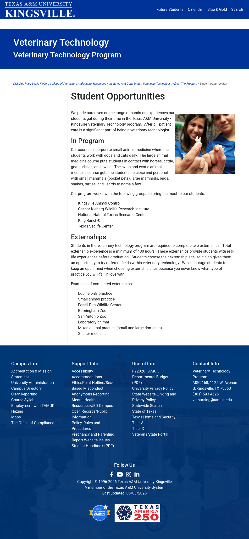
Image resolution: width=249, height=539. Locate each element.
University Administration (32, 382)
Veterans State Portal (150, 434)
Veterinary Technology (157, 83)
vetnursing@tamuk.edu (212, 400)
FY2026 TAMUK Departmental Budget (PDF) (150, 377)
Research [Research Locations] (117, 24)
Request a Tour (26, 160)
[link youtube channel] (120, 474)
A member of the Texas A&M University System (125, 487)
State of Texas (144, 411)
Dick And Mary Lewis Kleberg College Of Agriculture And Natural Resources (59, 83)
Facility (19, 130)
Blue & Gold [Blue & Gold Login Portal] (217, 9)
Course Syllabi (23, 400)
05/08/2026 (136, 493)
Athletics (199, 24)
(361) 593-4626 (206, 394)
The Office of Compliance (32, 423)
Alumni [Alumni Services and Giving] (174, 24)
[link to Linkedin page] (136, 474)
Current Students (145, 74)
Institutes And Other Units (124, 83)
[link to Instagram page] (129, 474)
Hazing (17, 411)
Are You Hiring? (26, 169)
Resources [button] (145, 24)
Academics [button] (85, 24)
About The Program (185, 83)
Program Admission (87, 74)
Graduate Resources (205, 74)
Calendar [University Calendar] (195, 9)
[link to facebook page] (112, 474)
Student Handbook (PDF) (93, 446)
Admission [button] (52, 24)
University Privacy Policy (152, 388)
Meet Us (20, 120)
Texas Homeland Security (154, 417)
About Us (35, 74)
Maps (16, 417)
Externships (23, 150)
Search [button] (237, 9)
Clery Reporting (24, 394)
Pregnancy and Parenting (93, 434)
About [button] (24, 24)
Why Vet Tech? (25, 111)
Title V (137, 423)
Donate (224, 24)
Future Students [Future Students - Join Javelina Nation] (170, 9)
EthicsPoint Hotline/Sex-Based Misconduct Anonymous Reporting (92, 388)
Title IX (138, 428)
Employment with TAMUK (33, 405)
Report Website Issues (91, 440)
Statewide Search (147, 405)
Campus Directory (26, 388)
